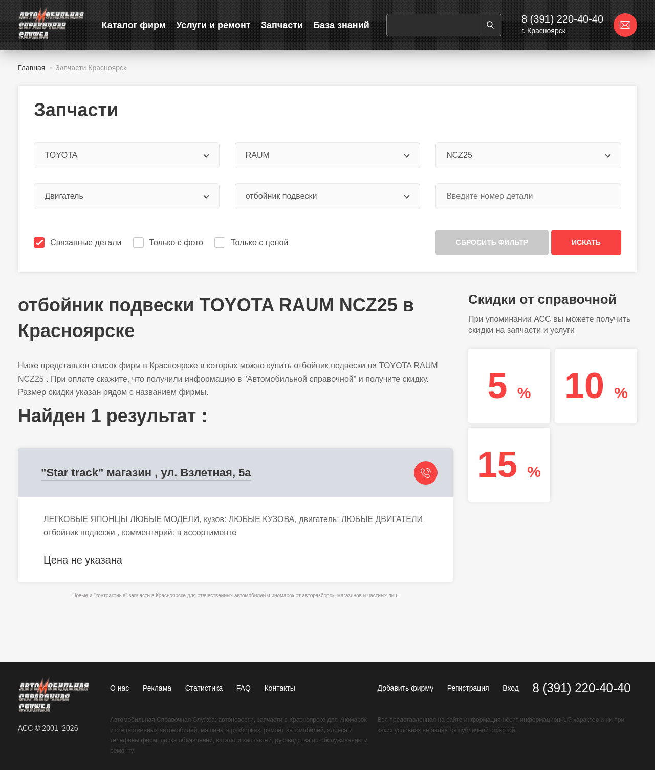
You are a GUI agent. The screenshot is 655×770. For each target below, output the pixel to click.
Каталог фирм (134, 25)
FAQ (243, 688)
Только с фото (169, 242)
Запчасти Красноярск (90, 68)
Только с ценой (252, 242)
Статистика (204, 688)
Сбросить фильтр (492, 242)
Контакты (279, 688)
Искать (586, 242)
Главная (31, 68)
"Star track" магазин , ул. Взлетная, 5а (146, 472)
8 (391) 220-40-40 (562, 19)
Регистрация (468, 688)
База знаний (341, 25)
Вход (511, 688)
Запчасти (282, 25)
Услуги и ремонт (213, 25)
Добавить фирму (406, 688)
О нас (119, 688)
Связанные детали (78, 242)
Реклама (157, 688)
